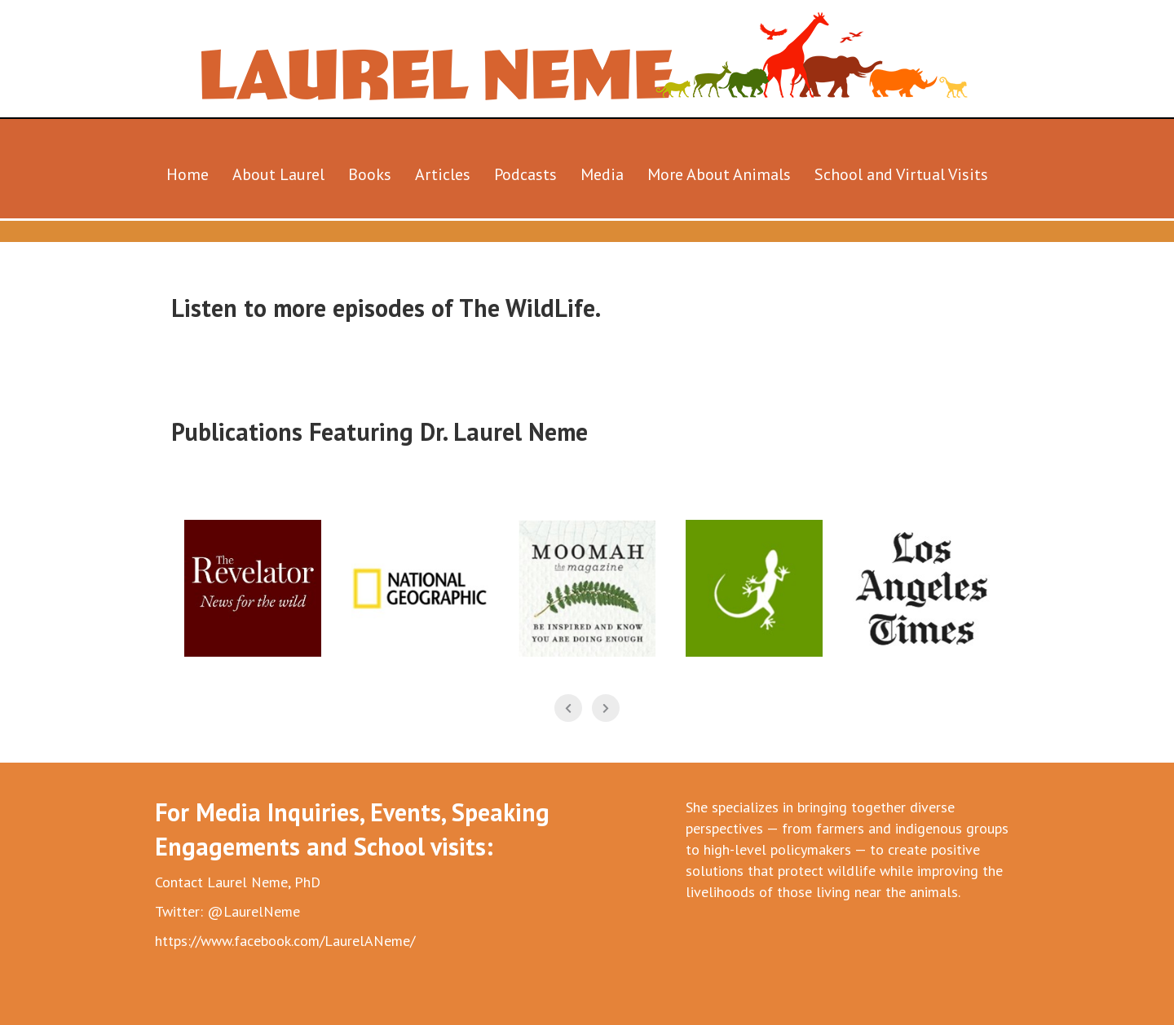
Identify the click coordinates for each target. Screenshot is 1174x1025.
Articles (442, 174)
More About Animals (719, 174)
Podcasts (525, 174)
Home (187, 174)
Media (602, 174)
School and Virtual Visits (901, 174)
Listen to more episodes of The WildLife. (386, 307)
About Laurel (278, 174)
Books (369, 174)
